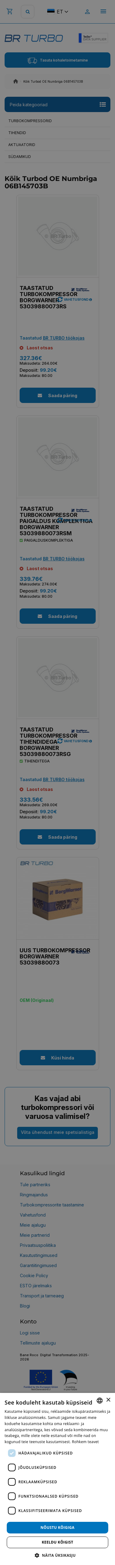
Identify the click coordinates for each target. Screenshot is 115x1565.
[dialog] (57, 1479)
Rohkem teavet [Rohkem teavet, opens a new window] (85, 1441)
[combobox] (100, 1401)
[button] (57, 1555)
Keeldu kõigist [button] (57, 1542)
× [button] (108, 1400)
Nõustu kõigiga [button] (57, 1527)
